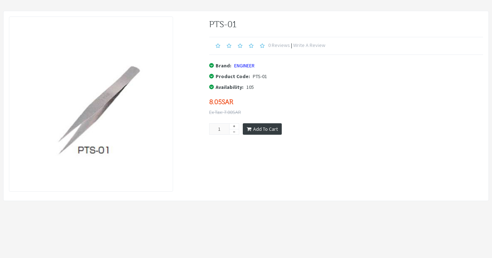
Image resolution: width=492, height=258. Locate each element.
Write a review (309, 45)
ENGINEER (244, 65)
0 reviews (279, 45)
